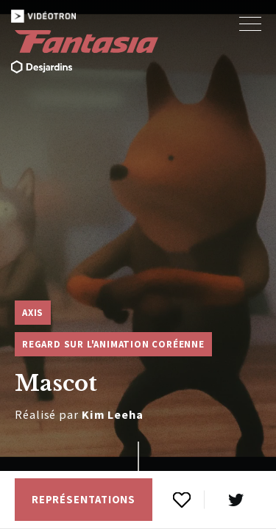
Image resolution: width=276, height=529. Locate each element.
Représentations (84, 499)
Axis (32, 312)
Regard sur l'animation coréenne (113, 344)
